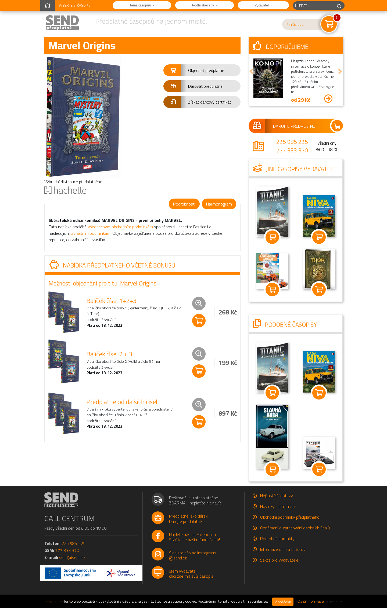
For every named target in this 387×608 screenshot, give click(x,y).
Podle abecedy (203, 5)
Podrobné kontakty (277, 538)
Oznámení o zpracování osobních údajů (295, 528)
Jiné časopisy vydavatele (295, 169)
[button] (202, 70)
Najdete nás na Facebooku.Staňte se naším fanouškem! (194, 537)
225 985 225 (292, 141)
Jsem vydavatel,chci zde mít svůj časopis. (191, 573)
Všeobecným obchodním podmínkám (120, 227)
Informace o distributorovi (283, 549)
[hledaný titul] (313, 5)
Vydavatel (262, 5)
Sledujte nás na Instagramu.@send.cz (193, 555)
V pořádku (283, 602)
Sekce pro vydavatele (279, 560)
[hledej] (339, 5)
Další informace (311, 601)
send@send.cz (72, 557)
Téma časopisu (141, 5)
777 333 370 (292, 150)
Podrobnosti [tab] (184, 204)
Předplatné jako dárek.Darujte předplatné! (188, 518)
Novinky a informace (278, 506)
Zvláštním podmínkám (90, 233)
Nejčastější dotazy (276, 495)
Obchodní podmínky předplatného (290, 517)
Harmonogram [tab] (219, 204)
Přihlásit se (294, 24)
